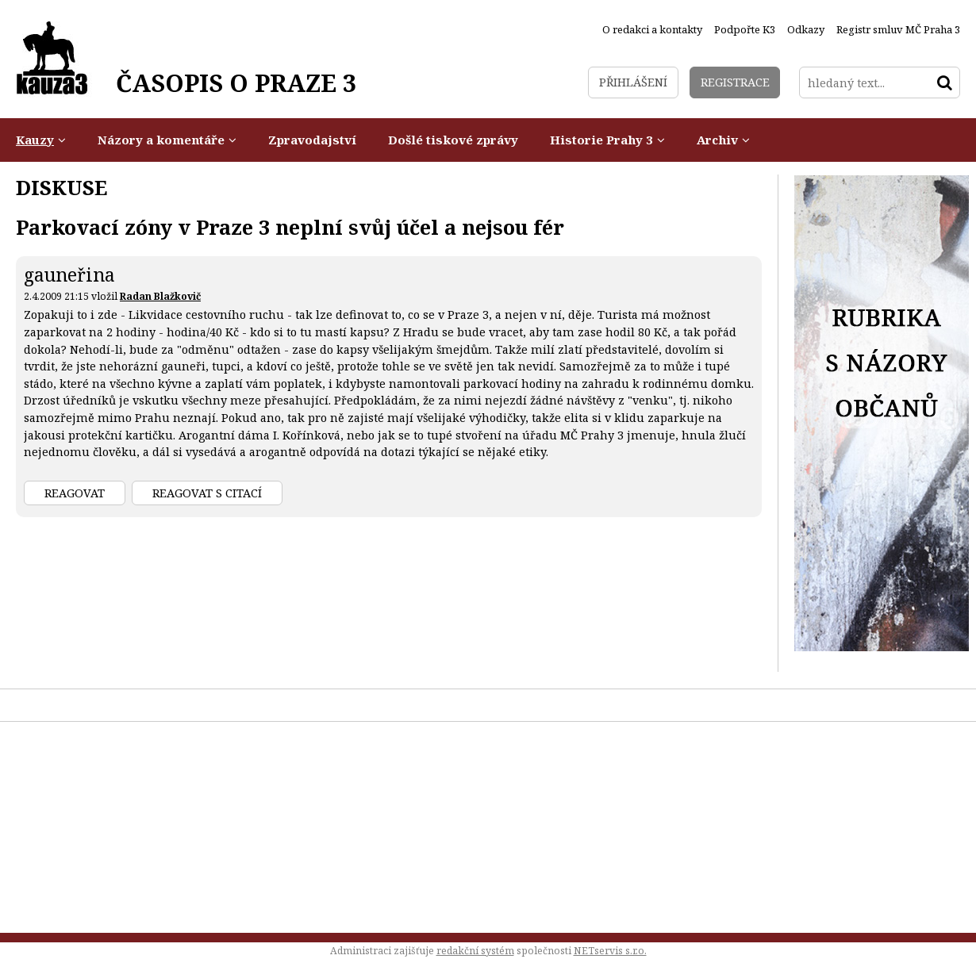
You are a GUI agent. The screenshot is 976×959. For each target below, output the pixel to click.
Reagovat (74, 493)
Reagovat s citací (207, 493)
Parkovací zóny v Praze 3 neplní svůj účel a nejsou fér (290, 226)
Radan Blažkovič (160, 296)
